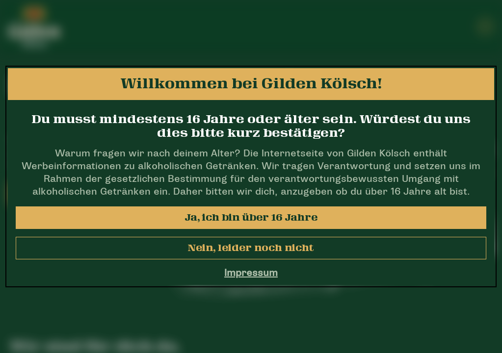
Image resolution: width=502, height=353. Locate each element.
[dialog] (251, 176)
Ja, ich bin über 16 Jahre (251, 218)
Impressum (251, 273)
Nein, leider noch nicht (251, 248)
